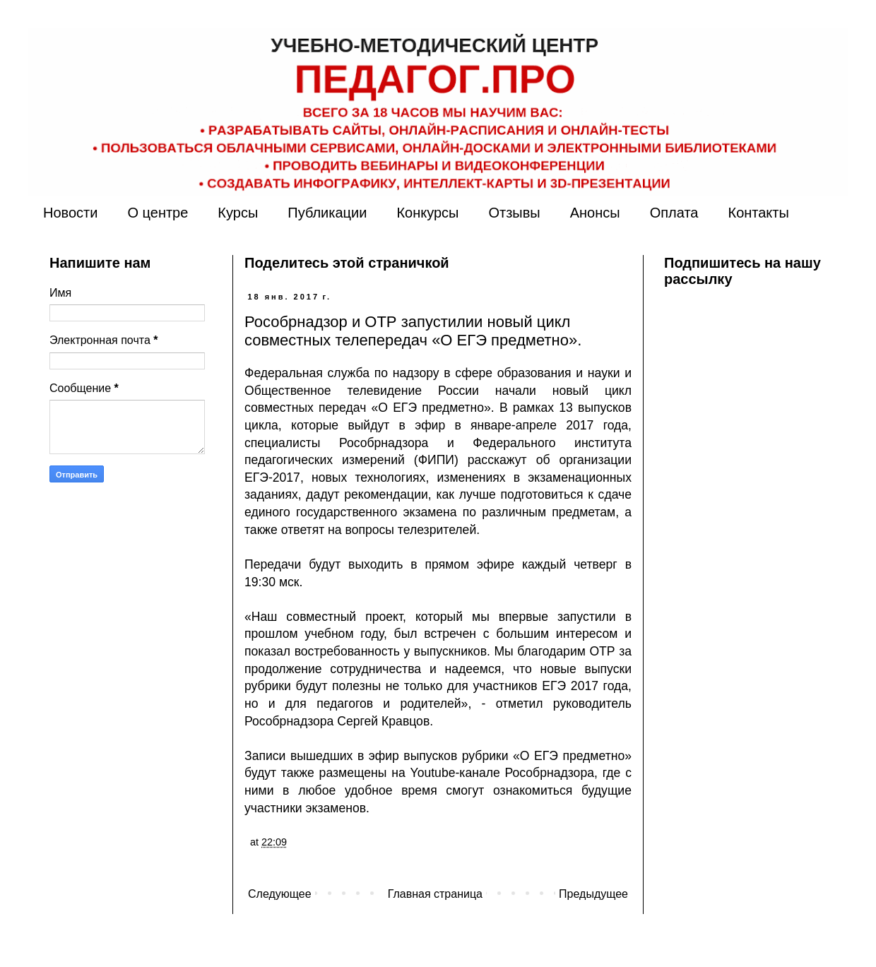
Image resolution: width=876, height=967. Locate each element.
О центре (157, 212)
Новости (70, 212)
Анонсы (595, 212)
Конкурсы (427, 212)
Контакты (758, 212)
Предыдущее (593, 894)
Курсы (238, 212)
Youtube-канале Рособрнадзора (502, 773)
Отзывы (514, 212)
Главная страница (435, 894)
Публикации (327, 212)
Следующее (280, 894)
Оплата (674, 212)
